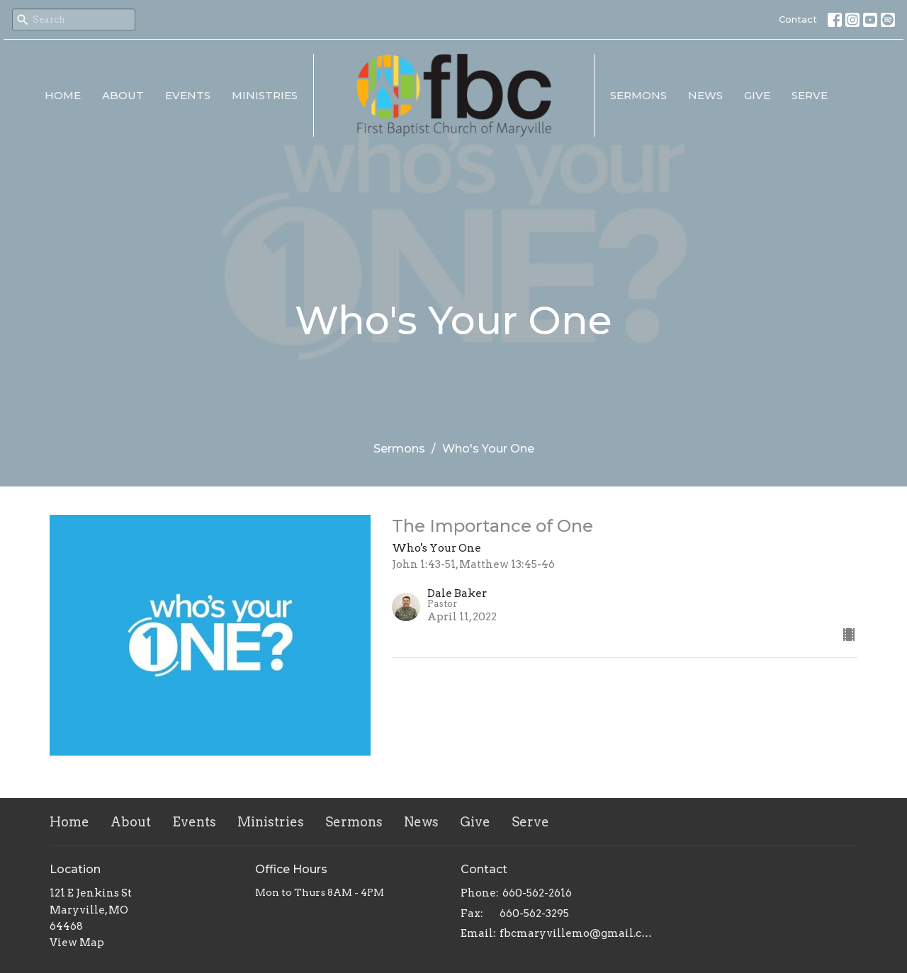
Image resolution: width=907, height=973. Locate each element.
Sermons (638, 95)
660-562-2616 (537, 893)
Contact (798, 19)
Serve (809, 95)
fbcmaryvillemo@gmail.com (576, 933)
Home (63, 95)
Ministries (265, 95)
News (705, 95)
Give (757, 95)
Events (187, 95)
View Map (77, 942)
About (123, 95)
